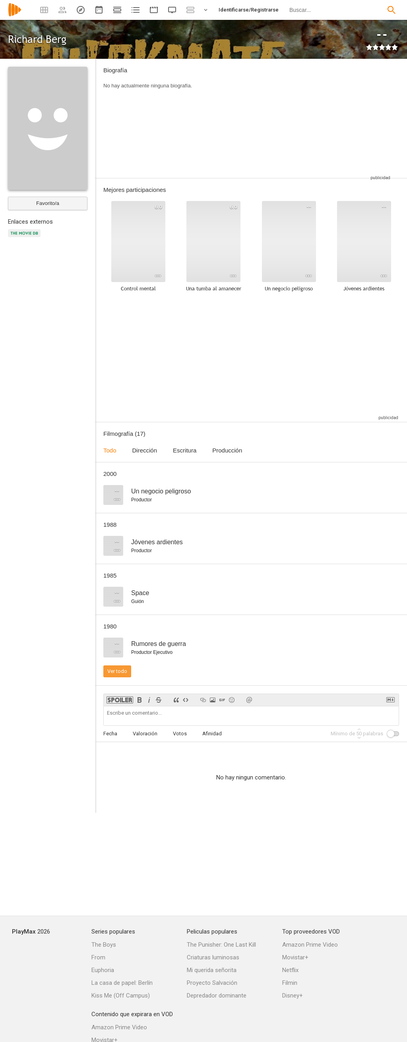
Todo (109, 450)
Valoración (145, 734)
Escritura (184, 450)
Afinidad (212, 734)
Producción (227, 450)
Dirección (144, 450)
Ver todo (117, 671)
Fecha (110, 734)
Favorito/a (47, 203)
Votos (180, 734)
